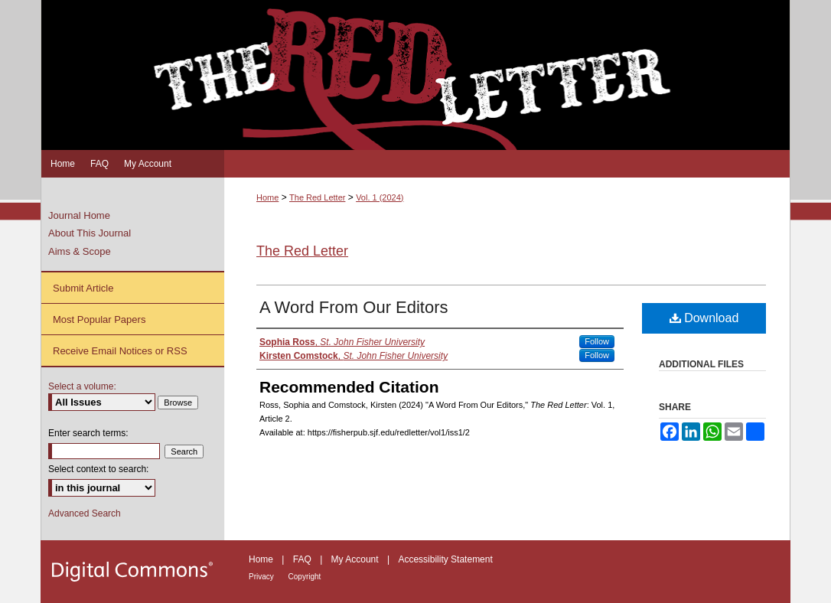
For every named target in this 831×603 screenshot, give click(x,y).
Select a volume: (82, 386)
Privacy (262, 576)
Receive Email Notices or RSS (120, 351)
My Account (356, 559)
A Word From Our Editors (353, 307)
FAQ (303, 559)
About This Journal (89, 233)
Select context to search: (98, 469)
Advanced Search (84, 513)
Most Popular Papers (99, 319)
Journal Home (79, 215)
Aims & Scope (79, 251)
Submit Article (83, 288)
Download (704, 317)
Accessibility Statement (445, 559)
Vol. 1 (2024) (379, 197)
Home (267, 197)
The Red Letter (317, 197)
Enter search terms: (88, 433)
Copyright (304, 576)
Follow (597, 341)
